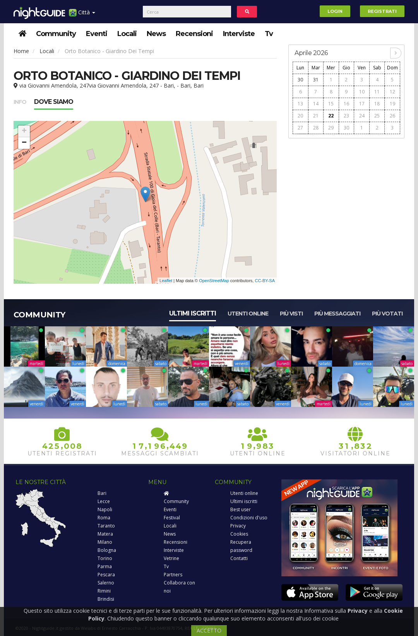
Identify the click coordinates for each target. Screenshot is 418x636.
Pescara (106, 574)
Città (82, 15)
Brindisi (106, 599)
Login (335, 11)
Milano (105, 542)
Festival (172, 517)
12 (392, 91)
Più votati (387, 313)
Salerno (106, 582)
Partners (173, 574)
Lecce (104, 501)
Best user (240, 509)
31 (316, 79)
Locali (127, 33)
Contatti (239, 558)
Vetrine (171, 558)
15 (331, 103)
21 (316, 115)
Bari (102, 493)
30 (300, 79)
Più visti (291, 313)
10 (362, 91)
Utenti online (248, 313)
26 (392, 115)
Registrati (382, 11)
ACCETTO (209, 630)
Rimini (104, 591)
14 (316, 103)
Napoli (105, 509)
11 (377, 91)
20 (300, 115)
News (156, 33)
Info (20, 101)
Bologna (107, 550)
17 (362, 103)
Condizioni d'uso (248, 517)
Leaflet (165, 280)
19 (392, 103)
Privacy (238, 525)
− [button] (24, 143)
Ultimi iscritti (192, 313)
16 (346, 103)
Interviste (239, 33)
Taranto (106, 525)
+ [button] (24, 131)
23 (346, 115)
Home (21, 51)
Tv (269, 33)
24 (362, 115)
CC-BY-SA (265, 280)
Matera (105, 534)
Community (56, 33)
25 (377, 115)
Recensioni (194, 33)
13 (300, 103)
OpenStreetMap (214, 280)
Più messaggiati (337, 313)
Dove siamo (53, 101)
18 (377, 103)
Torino (105, 558)
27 (300, 127)
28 (316, 127)
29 (331, 127)
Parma (105, 566)
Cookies (239, 534)
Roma (104, 517)
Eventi (96, 33)
